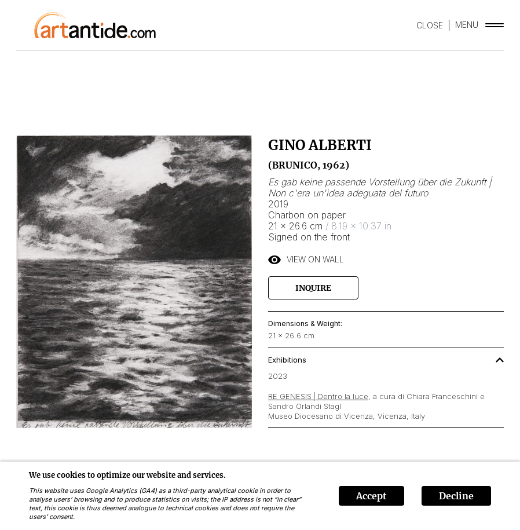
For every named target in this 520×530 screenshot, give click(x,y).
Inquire (313, 288)
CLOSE (429, 25)
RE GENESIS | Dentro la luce (318, 396)
